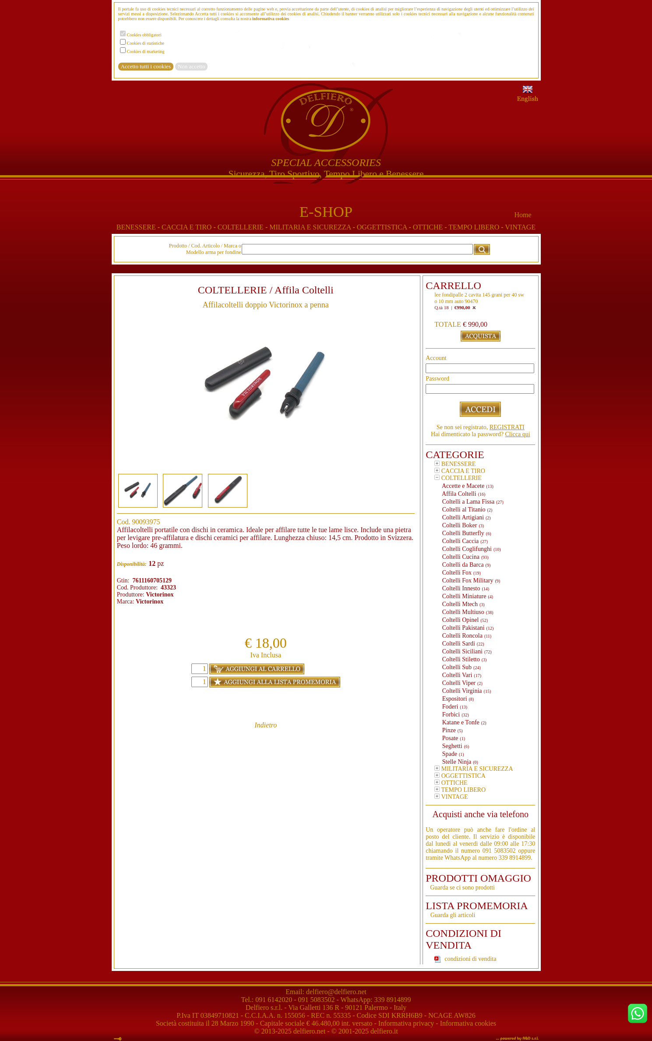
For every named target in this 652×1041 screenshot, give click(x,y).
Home (522, 215)
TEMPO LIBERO (476, 227)
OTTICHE (430, 227)
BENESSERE (139, 227)
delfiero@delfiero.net (335, 991)
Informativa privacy (406, 1023)
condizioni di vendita (470, 959)
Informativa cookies (468, 1023)
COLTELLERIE (244, 227)
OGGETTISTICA (385, 227)
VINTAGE (520, 227)
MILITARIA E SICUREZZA (313, 227)
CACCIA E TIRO (190, 227)
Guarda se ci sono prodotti (462, 887)
